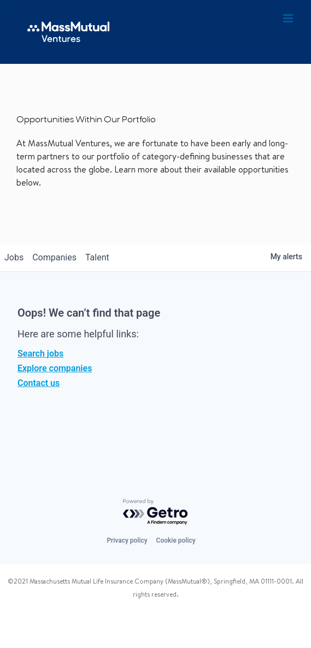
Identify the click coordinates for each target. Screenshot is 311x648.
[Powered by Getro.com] (156, 512)
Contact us (38, 383)
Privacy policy (127, 540)
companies (54, 257)
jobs (14, 257)
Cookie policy (176, 540)
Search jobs (40, 353)
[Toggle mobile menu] (289, 18)
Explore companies (54, 368)
